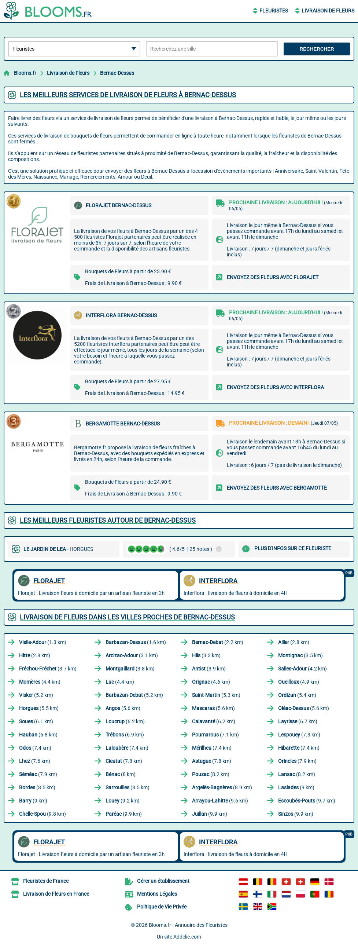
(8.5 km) (37, 787)
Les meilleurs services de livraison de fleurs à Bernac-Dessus (128, 95)
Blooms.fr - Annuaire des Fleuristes (188, 925)
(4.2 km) (302, 669)
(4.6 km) (211, 682)
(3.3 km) (206, 655)
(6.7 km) (297, 721)
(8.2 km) (210, 774)
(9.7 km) (306, 801)
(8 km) (121, 774)
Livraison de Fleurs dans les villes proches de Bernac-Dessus (127, 617)
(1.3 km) (42, 642)
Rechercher (317, 49)
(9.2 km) (123, 801)
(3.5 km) (300, 655)
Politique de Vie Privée (162, 907)
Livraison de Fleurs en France (56, 894)
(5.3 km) (216, 695)
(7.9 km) (297, 761)
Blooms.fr (25, 73)
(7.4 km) (35, 748)
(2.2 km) (217, 642)
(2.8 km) (293, 642)
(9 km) (296, 787)
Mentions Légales (157, 894)
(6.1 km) (36, 721)
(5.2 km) (36, 695)
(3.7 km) (48, 669)
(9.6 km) (220, 801)
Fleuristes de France (46, 881)
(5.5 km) (39, 708)
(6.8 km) (38, 735)
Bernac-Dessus (117, 73)
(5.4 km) (297, 695)
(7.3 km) (299, 735)
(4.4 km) (39, 682)
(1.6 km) (136, 642)
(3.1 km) (132, 655)
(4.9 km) (298, 682)
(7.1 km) (215, 735)
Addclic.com (187, 937)
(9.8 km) (42, 814)
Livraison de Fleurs (328, 11)
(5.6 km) (123, 708)
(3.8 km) (130, 669)
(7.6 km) (34, 761)
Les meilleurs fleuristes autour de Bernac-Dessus (108, 520)
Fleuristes (273, 11)
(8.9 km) (222, 787)
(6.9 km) (125, 735)
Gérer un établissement (163, 881)
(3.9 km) (209, 669)
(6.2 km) (125, 721)
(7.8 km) (124, 761)
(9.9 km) (124, 814)
